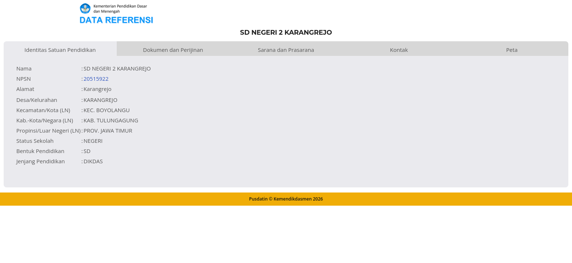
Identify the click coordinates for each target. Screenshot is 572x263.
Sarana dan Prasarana (286, 49)
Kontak (399, 49)
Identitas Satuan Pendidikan (60, 49)
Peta (512, 49)
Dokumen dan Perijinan (173, 49)
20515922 (96, 78)
